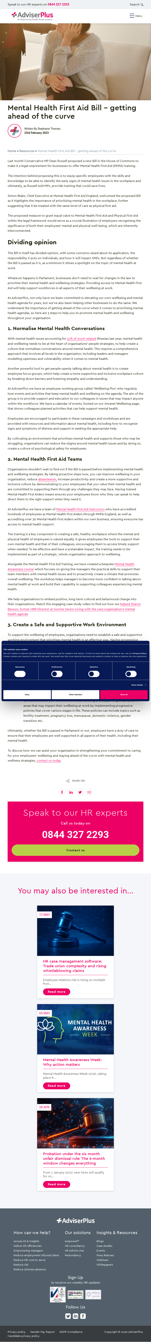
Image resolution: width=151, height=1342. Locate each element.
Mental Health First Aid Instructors (80, 509)
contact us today (49, 760)
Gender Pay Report (42, 1332)
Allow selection (75, 695)
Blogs (100, 1241)
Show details (137, 685)
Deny (27, 695)
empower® (72, 1241)
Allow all (124, 695)
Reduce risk (21, 1264)
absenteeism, (47, 479)
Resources (26, 151)
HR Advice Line (74, 1250)
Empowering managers (28, 1250)
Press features (105, 1255)
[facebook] (83, 1316)
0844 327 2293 (58, 4)
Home (12, 151)
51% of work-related (81, 338)
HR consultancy (75, 1246)
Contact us (75, 850)
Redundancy (73, 1255)
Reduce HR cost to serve (29, 1260)
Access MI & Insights (26, 1241)
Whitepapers (105, 1264)
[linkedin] (75, 1316)
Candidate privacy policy (24, 1336)
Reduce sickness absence (30, 1269)
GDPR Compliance (71, 1332)
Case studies (104, 1246)
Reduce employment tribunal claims (36, 1255)
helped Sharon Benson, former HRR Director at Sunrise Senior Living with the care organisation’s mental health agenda (74, 609)
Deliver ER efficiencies (27, 1246)
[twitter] (68, 1316)
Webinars (102, 1260)
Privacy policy (17, 1332)
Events (101, 1250)
